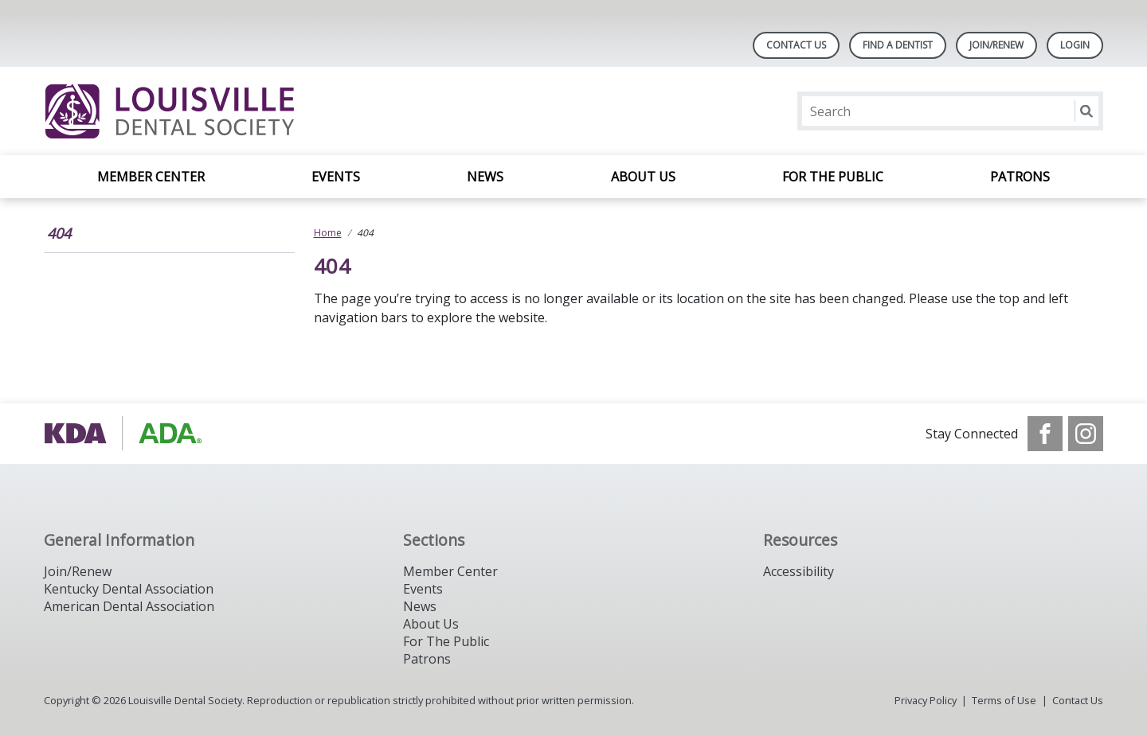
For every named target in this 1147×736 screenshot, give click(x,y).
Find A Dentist (898, 45)
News (485, 176)
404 (59, 233)
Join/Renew (996, 45)
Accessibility (798, 571)
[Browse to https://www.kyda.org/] (125, 433)
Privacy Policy (926, 700)
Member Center (151, 176)
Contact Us (796, 45)
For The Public (446, 641)
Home (328, 232)
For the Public (832, 176)
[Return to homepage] (250, 111)
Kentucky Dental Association (128, 589)
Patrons (1020, 176)
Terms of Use (1004, 700)
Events (335, 176)
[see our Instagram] (1085, 433)
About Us (643, 176)
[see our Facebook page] (1045, 433)
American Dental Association (129, 606)
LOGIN (1075, 45)
